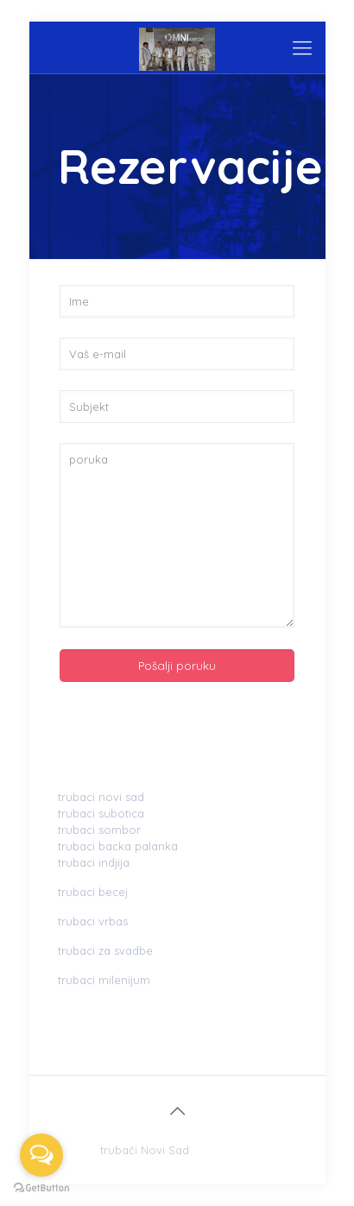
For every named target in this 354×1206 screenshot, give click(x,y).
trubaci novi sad (101, 797)
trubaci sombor (99, 830)
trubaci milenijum (104, 980)
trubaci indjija (94, 862)
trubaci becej (93, 892)
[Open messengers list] (41, 1155)
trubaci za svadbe (105, 950)
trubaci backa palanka (118, 846)
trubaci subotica (101, 813)
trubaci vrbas (93, 921)
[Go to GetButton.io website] (41, 1188)
